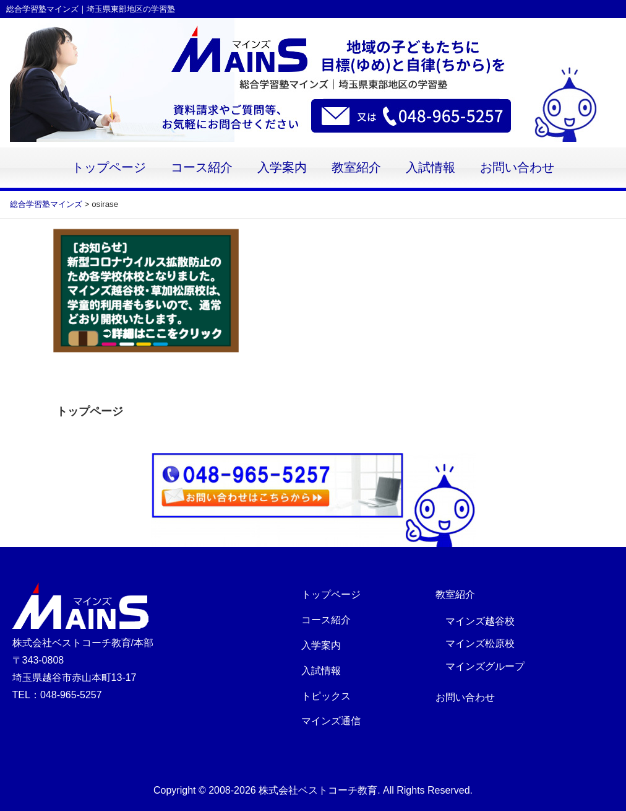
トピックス (326, 696)
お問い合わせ (517, 167)
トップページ (109, 167)
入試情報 (430, 167)
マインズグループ (485, 666)
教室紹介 (356, 167)
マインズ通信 (331, 721)
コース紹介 (202, 167)
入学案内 (282, 167)
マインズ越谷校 (480, 621)
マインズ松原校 (480, 643)
